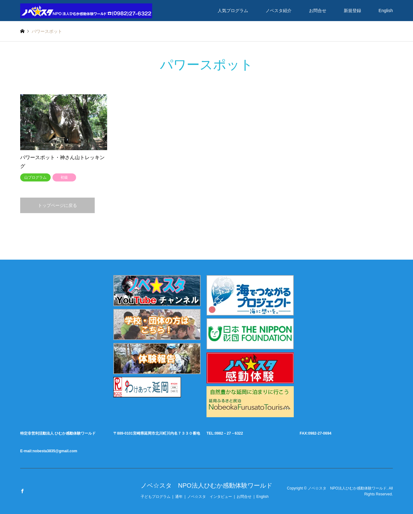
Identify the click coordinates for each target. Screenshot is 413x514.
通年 (179, 496)
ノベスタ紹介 (279, 10)
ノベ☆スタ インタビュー (209, 496)
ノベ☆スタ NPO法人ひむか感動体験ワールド (206, 485)
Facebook (22, 491)
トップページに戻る (57, 205)
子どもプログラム (155, 496)
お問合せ (317, 10)
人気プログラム (233, 10)
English (386, 10)
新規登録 (352, 10)
